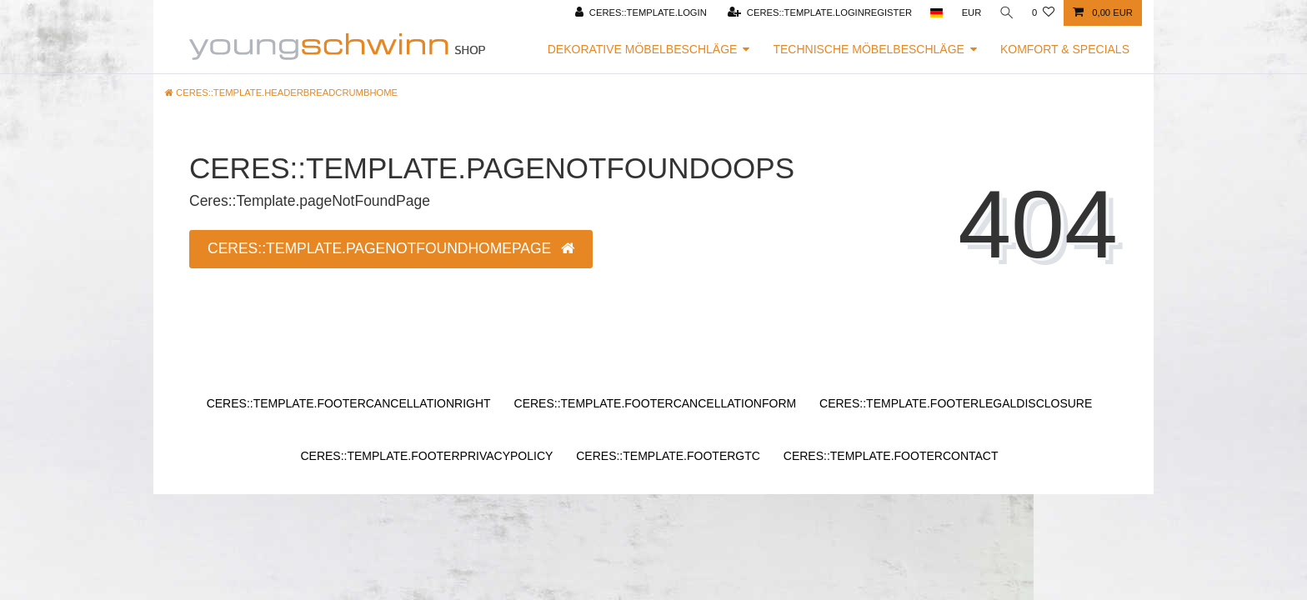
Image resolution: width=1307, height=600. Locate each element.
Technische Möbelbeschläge (868, 49)
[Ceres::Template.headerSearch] (1006, 13)
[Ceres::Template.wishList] (1043, 13)
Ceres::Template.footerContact (891, 455)
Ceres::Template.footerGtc (668, 455)
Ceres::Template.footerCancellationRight (349, 403)
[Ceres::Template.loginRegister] (818, 13)
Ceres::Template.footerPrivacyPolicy (426, 455)
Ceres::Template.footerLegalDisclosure (955, 403)
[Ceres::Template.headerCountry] (934, 13)
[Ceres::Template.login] (639, 13)
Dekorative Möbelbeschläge (643, 49)
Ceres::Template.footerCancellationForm (655, 403)
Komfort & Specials (1064, 49)
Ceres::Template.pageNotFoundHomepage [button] (391, 248)
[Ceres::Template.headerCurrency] (970, 13)
